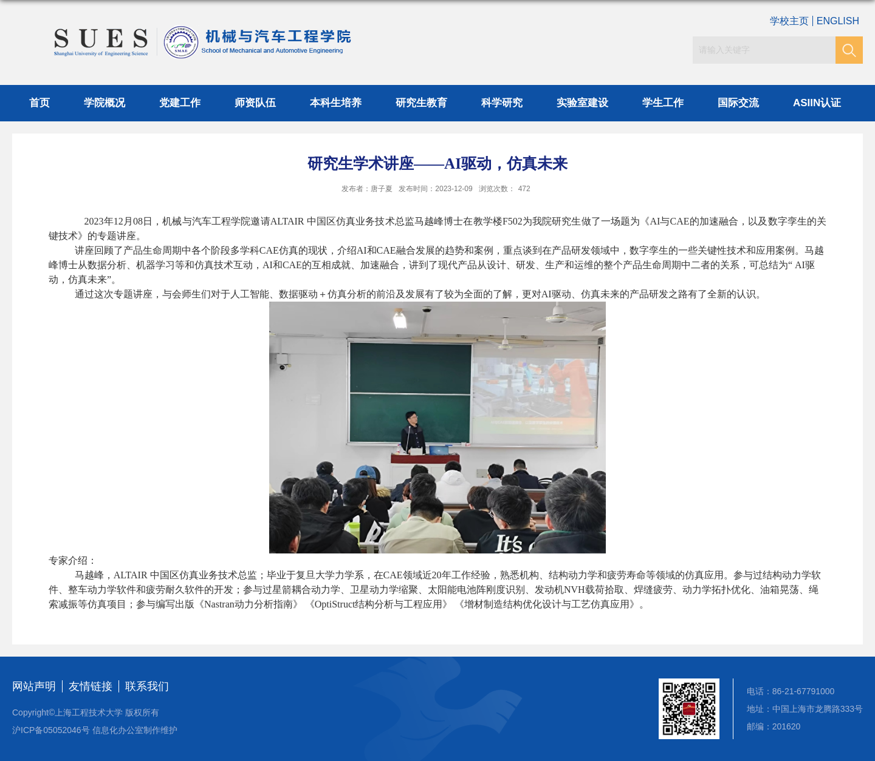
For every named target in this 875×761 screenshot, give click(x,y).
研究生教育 (421, 103)
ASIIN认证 (817, 103)
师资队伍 (255, 103)
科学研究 (502, 103)
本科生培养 (336, 103)
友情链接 (90, 686)
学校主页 (789, 21)
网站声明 (34, 686)
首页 (39, 103)
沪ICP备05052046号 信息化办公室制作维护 (94, 730)
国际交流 (738, 103)
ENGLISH (838, 21)
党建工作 (180, 103)
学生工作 (663, 103)
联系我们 (147, 686)
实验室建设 (582, 103)
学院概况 (104, 103)
